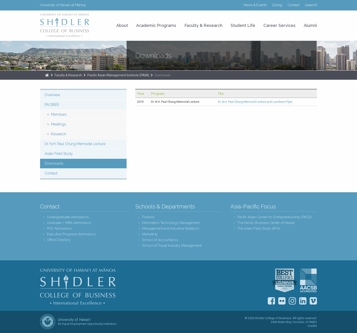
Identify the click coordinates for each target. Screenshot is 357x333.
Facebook (271, 301)
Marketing (149, 234)
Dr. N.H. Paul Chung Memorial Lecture (75, 144)
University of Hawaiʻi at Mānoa (63, 5)
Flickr (282, 301)
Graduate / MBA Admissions (69, 223)
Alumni (310, 25)
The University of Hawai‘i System (47, 321)
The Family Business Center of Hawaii (266, 223)
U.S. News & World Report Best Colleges (284, 280)
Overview (52, 95)
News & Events (255, 5)
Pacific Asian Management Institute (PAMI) (118, 75)
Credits (312, 326)
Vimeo (313, 301)
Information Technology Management (171, 223)
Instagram (292, 301)
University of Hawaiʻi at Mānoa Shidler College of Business (65, 25)
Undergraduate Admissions (68, 217)
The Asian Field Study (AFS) (258, 229)
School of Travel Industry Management (171, 246)
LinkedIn (302, 301)
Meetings (58, 124)
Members (59, 114)
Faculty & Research (203, 25)
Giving (277, 5)
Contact (294, 5)
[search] (311, 5)
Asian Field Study (59, 153)
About (122, 25)
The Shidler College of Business (47, 75)
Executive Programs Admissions (71, 234)
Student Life (243, 25)
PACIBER (52, 104)
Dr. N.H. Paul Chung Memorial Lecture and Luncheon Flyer (255, 101)
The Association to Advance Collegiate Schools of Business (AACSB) (308, 280)
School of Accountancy (160, 240)
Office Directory (59, 240)
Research (58, 134)
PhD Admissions (59, 229)
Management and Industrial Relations (170, 229)
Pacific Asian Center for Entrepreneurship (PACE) (274, 217)
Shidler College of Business (78, 286)
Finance (148, 217)
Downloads (163, 75)
